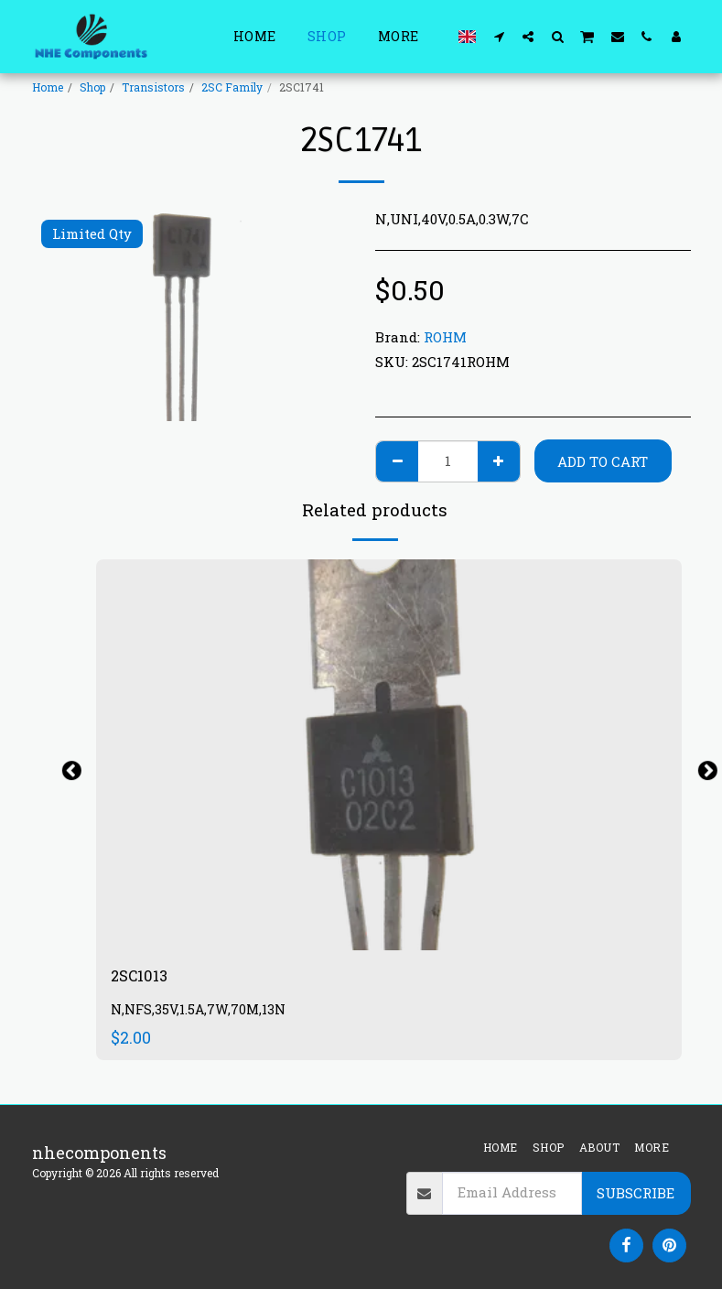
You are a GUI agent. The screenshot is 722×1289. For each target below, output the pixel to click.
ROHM (445, 337)
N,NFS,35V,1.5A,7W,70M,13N (200, 1012)
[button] (498, 36)
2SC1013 (142, 977)
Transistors (153, 87)
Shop (92, 87)
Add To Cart (602, 461)
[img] (389, 754)
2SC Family (232, 87)
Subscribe (635, 1193)
